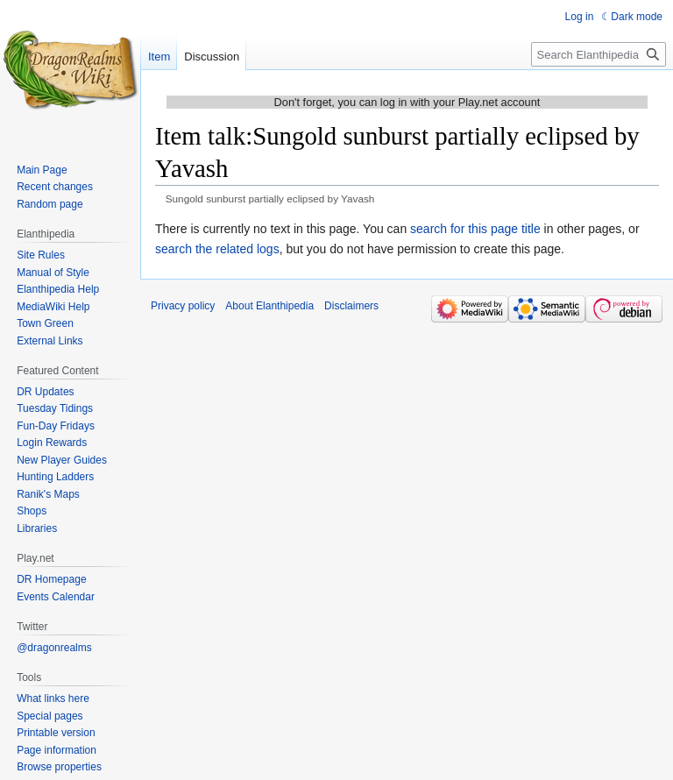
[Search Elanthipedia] (598, 54)
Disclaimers (351, 306)
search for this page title (475, 229)
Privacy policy (183, 306)
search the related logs (217, 249)
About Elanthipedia (269, 306)
